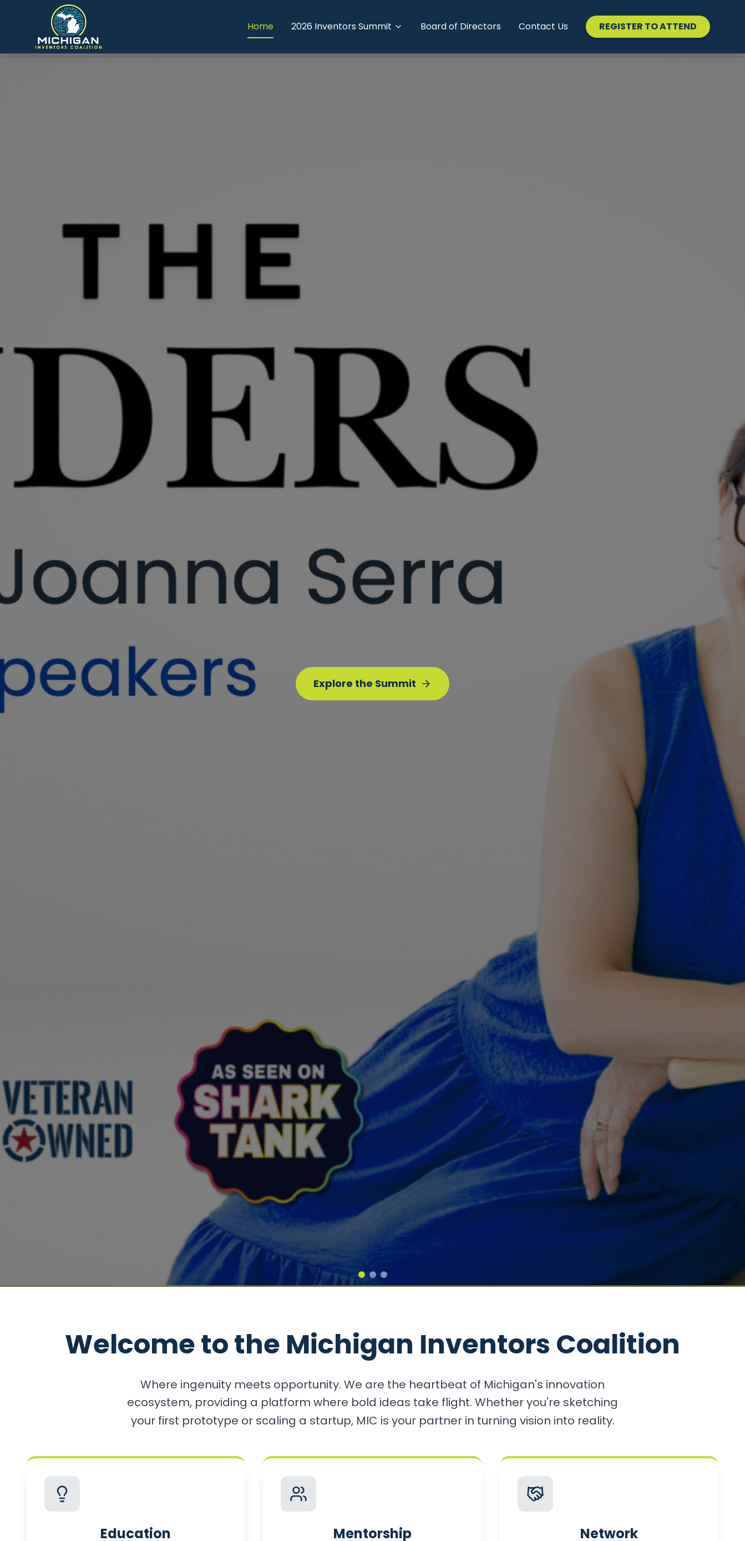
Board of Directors (460, 26)
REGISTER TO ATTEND (648, 26)
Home (260, 26)
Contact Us (543, 26)
